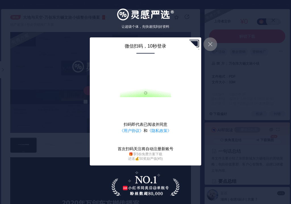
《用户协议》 (132, 130)
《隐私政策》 (159, 130)
